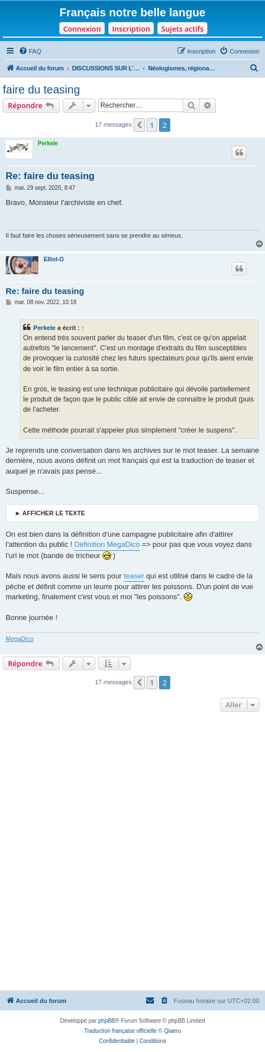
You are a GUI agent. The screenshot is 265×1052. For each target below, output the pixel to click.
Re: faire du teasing (50, 176)
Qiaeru (172, 1031)
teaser (134, 576)
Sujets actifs (182, 29)
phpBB (106, 1021)
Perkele (48, 143)
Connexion (82, 29)
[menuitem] (30, 51)
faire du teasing (41, 89)
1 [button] (152, 125)
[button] (139, 125)
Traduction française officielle (120, 1031)
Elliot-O (54, 259)
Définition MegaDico (107, 544)
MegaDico (20, 638)
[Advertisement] (132, 852)
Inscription (131, 29)
